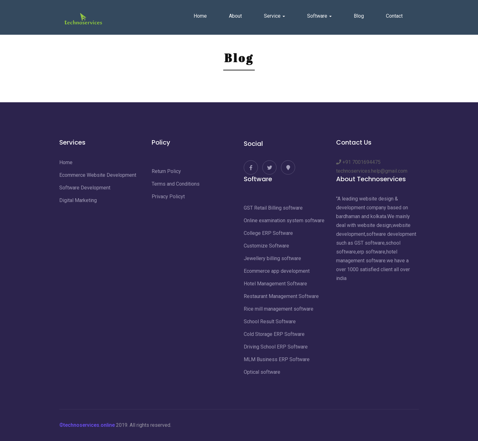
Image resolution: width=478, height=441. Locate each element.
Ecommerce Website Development (97, 175)
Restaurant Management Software (281, 296)
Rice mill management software (278, 309)
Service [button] (274, 16)
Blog (359, 16)
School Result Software (270, 322)
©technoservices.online (87, 425)
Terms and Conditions (176, 184)
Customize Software (266, 246)
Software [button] (319, 16)
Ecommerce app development (277, 271)
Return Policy (166, 171)
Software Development (84, 188)
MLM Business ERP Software (277, 359)
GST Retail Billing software (273, 208)
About (235, 16)
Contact (394, 16)
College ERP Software (268, 233)
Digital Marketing (78, 200)
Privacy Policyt (168, 197)
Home (200, 16)
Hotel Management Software (275, 284)
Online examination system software (284, 220)
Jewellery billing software (272, 258)
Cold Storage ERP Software (274, 334)
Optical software (262, 372)
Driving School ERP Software (276, 347)
